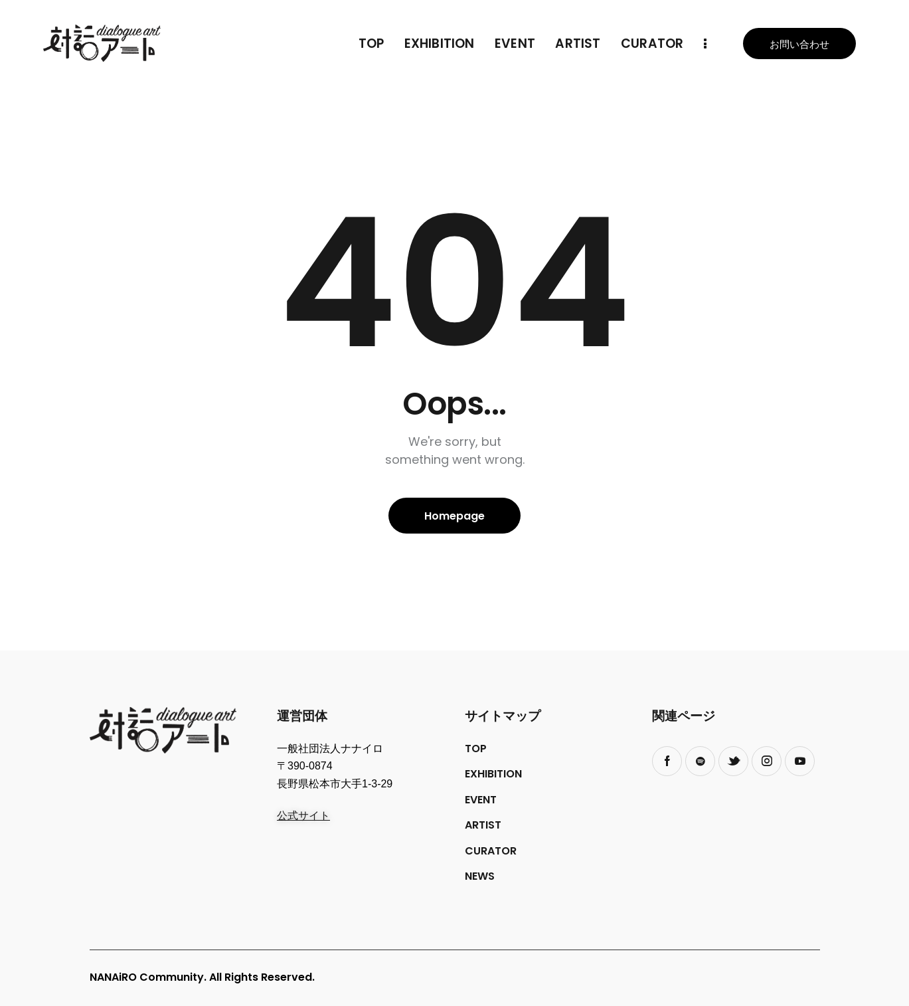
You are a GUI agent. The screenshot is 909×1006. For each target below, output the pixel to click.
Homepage (454, 516)
